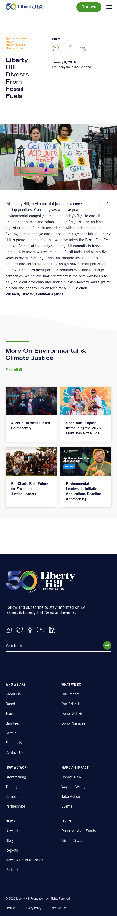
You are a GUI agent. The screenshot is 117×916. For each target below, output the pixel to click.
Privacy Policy (33, 908)
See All (12, 370)
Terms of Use (58, 908)
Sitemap (11, 908)
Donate (88, 7)
